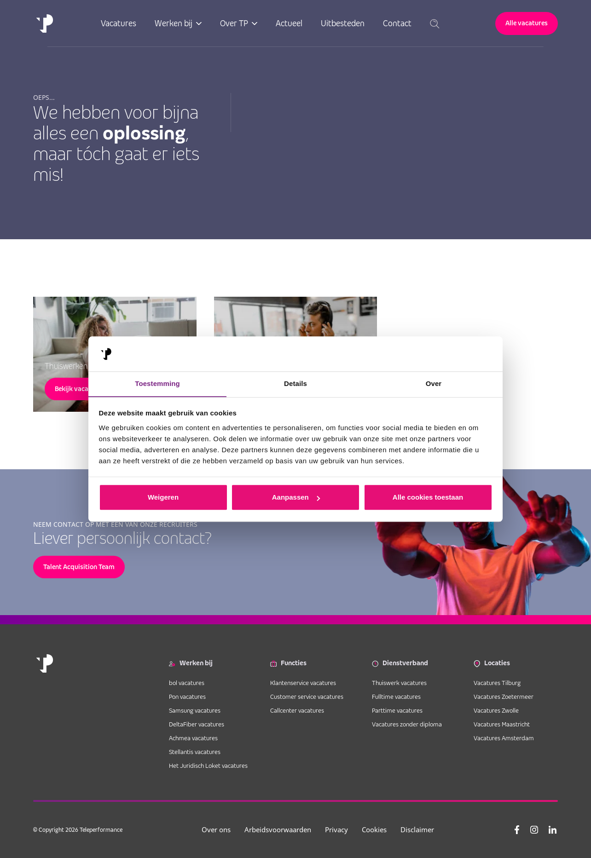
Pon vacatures (188, 696)
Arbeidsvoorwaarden (281, 829)
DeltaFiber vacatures (196, 724)
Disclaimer (420, 829)
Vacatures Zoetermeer (503, 696)
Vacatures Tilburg (497, 682)
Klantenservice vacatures (303, 682)
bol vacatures (186, 682)
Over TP (234, 23)
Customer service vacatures (306, 696)
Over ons (219, 829)
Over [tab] (434, 383)
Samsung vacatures (194, 710)
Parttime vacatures (397, 710)
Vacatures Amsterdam (504, 738)
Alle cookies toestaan (428, 497)
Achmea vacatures (193, 738)
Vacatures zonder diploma (407, 724)
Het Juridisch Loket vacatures (208, 765)
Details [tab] (295, 383)
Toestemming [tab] (157, 383)
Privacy (339, 829)
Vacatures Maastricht (502, 724)
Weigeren (163, 497)
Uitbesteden (343, 23)
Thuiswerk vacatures (399, 682)
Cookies (377, 829)
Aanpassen (296, 497)
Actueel (289, 23)
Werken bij (174, 23)
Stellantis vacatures (194, 751)
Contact (397, 23)
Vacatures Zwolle (496, 710)
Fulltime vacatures (396, 696)
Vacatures (119, 23)
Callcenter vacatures (297, 710)
